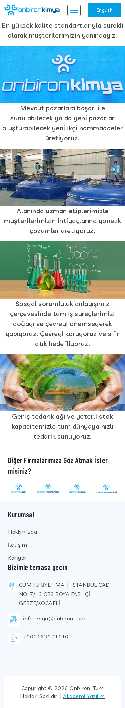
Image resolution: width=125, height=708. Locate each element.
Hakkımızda (22, 531)
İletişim (17, 544)
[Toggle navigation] (74, 10)
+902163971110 (46, 636)
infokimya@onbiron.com (54, 618)
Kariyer (17, 557)
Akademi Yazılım (84, 696)
